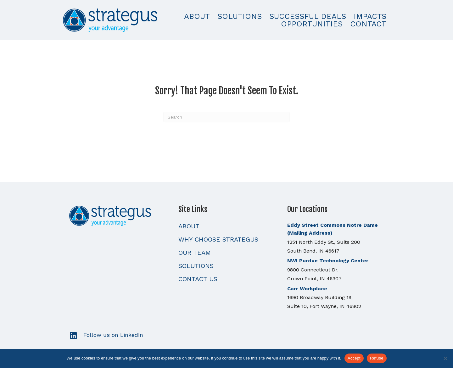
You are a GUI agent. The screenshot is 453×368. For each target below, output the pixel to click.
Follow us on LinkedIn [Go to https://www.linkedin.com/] (113, 335)
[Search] (226, 117)
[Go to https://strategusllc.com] (117, 215)
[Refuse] (445, 358)
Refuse (376, 358)
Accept (354, 358)
